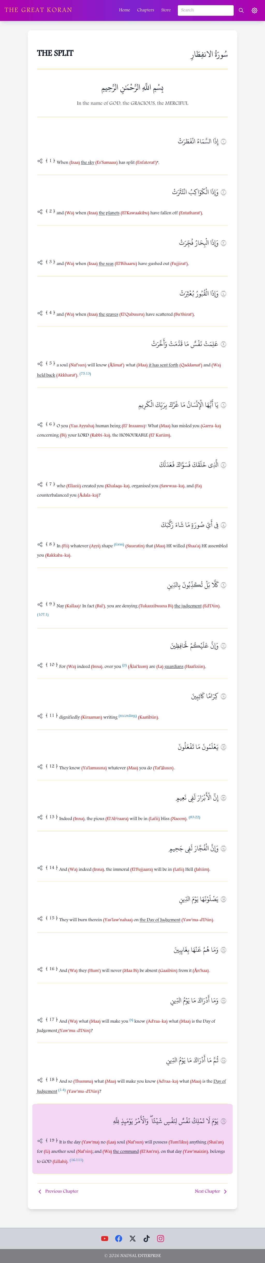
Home (124, 10)
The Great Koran (38, 10)
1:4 (62, 1090)
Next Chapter (211, 1192)
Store (166, 10)
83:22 (194, 817)
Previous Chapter (57, 1192)
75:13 (85, 374)
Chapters (145, 10)
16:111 (76, 1160)
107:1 (42, 614)
